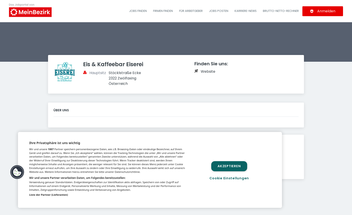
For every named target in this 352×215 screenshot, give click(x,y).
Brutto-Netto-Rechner (281, 11)
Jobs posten (218, 11)
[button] (17, 172)
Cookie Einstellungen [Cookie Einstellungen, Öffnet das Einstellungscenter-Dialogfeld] (229, 178)
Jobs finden (138, 11)
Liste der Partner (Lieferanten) (48, 194)
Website (208, 71)
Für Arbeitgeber (191, 11)
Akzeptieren (229, 166)
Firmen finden (163, 11)
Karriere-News (246, 11)
